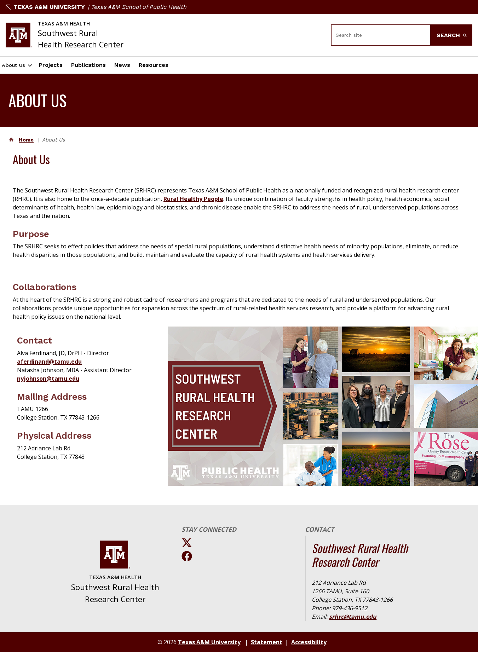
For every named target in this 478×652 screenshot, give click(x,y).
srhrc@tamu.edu (352, 617)
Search (452, 35)
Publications (96, 65)
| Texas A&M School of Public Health (137, 7)
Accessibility (309, 642)
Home (26, 140)
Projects (58, 65)
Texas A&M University (45, 7)
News (130, 65)
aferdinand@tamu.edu (49, 361)
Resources (161, 65)
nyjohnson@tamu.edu (48, 378)
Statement (266, 642)
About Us (17, 65)
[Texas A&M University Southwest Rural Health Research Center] (64, 35)
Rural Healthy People (193, 199)
